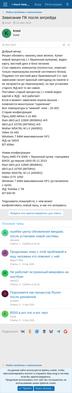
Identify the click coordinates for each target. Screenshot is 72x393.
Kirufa (13, 316)
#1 (69, 45)
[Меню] (5, 4)
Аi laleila (14, 301)
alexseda (14, 240)
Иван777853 (16, 260)
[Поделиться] (63, 45)
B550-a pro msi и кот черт (29, 313)
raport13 (14, 280)
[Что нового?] (67, 4)
